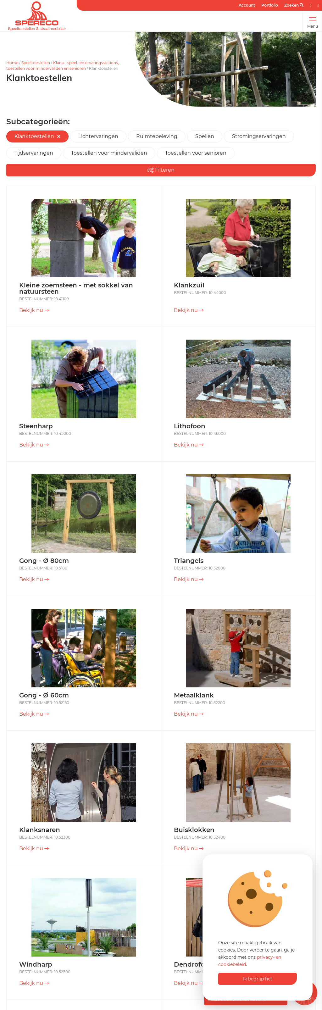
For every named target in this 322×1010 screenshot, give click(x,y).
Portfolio (269, 5)
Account (247, 5)
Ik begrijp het (257, 979)
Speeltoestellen (35, 62)
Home (12, 62)
